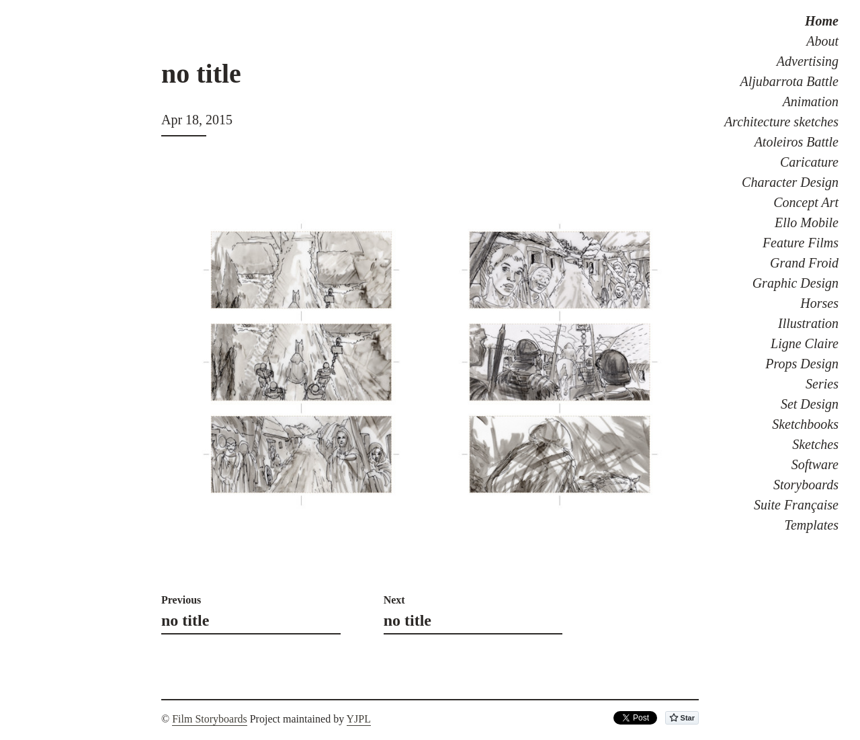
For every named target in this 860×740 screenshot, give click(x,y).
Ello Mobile (806, 222)
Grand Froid (804, 262)
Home (821, 20)
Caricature (809, 162)
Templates (811, 525)
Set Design (809, 404)
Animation (810, 101)
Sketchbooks (805, 424)
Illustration (808, 323)
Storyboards (805, 484)
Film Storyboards (209, 719)
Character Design (790, 182)
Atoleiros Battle (796, 141)
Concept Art (805, 202)
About (822, 41)
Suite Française (796, 504)
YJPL (359, 719)
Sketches (815, 444)
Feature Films (800, 242)
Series (822, 383)
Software (814, 464)
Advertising (807, 61)
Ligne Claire (804, 343)
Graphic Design (795, 283)
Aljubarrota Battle (789, 81)
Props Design (801, 363)
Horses (819, 303)
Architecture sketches (781, 121)
